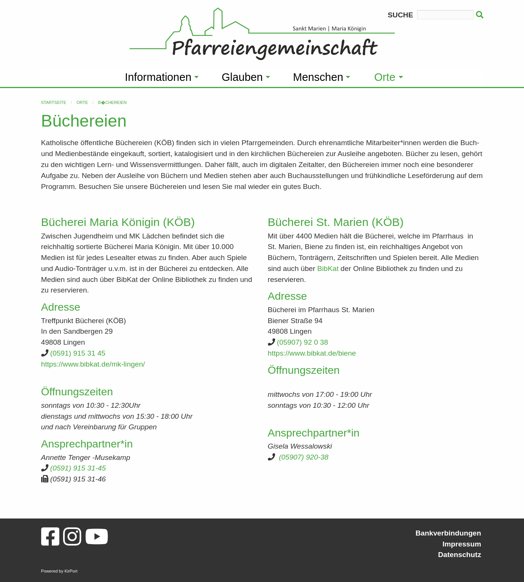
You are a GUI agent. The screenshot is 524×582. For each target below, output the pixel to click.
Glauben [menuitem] (242, 77)
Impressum (461, 544)
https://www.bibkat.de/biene (312, 353)
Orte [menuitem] (384, 77)
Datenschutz (459, 555)
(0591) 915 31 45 (77, 353)
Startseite (53, 102)
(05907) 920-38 (303, 457)
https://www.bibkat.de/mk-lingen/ (93, 364)
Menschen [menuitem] (318, 77)
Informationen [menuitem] (158, 77)
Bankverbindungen (448, 533)
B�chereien (112, 102)
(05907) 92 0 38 (302, 342)
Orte (82, 102)
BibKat (328, 268)
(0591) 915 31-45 (78, 468)
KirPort (71, 571)
